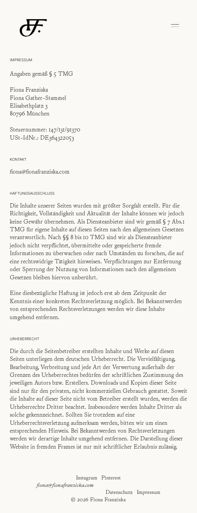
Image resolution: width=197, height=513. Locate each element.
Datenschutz (119, 491)
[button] (175, 26)
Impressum (148, 491)
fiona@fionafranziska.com (65, 484)
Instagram (86, 477)
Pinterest (111, 477)
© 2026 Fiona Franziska (98, 499)
